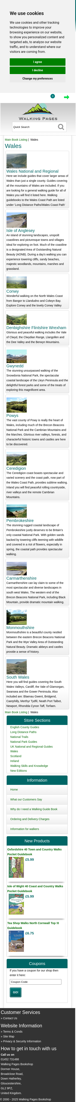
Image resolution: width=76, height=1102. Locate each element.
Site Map (8, 1036)
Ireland (14, 761)
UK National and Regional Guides (31, 746)
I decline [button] (37, 70)
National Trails (19, 737)
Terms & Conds (12, 1031)
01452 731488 (10, 1059)
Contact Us (10, 1018)
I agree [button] (37, 62)
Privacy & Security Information (22, 1041)
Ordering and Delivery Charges (29, 819)
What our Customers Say (26, 799)
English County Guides (24, 727)
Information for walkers (24, 829)
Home (14, 789)
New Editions (18, 770)
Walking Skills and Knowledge (29, 765)
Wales (14, 751)
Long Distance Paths (23, 732)
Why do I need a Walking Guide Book (33, 809)
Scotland (15, 756)
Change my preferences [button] (37, 78)
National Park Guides (23, 741)
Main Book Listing (16, 139)
